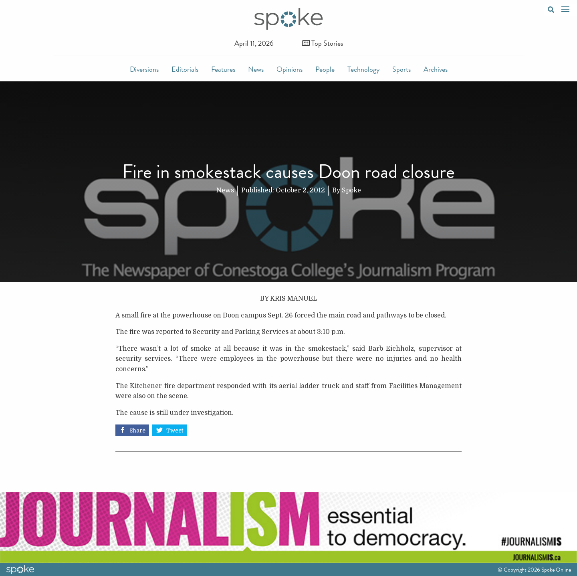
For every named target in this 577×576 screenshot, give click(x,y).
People (325, 69)
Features (223, 69)
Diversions (144, 69)
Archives (436, 69)
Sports (401, 69)
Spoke (351, 190)
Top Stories (322, 43)
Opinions (289, 69)
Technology (363, 69)
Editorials (184, 69)
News (256, 69)
